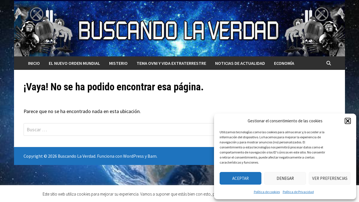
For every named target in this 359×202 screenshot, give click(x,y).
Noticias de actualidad (240, 63)
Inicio (34, 63)
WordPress (133, 156)
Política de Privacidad (298, 192)
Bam (152, 156)
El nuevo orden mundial (74, 63)
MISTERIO (118, 63)
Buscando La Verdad (76, 156)
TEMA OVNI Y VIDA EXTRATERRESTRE (171, 63)
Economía (284, 63)
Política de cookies (267, 192)
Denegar (285, 178)
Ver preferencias (330, 178)
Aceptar (240, 178)
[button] (348, 121)
